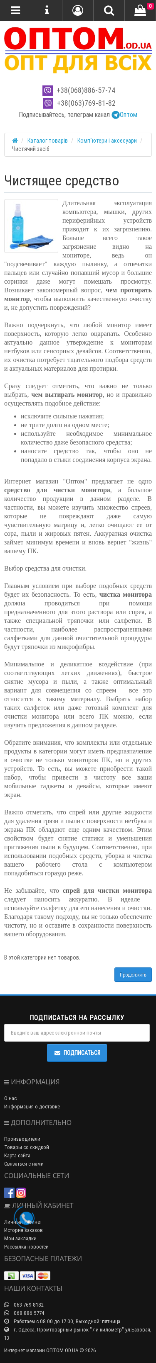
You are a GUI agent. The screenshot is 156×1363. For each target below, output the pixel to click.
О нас (10, 1098)
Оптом (124, 114)
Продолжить (133, 975)
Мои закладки (20, 1238)
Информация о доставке (32, 1106)
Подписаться (77, 1053)
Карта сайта (17, 1155)
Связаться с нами (24, 1163)
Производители (22, 1138)
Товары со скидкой (26, 1147)
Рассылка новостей (26, 1246)
